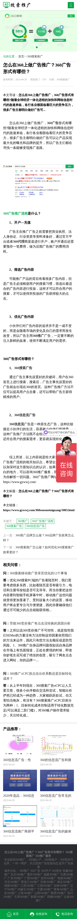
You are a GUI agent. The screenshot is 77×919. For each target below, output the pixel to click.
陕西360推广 (59, 893)
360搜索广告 (14, 526)
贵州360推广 (48, 878)
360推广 (23, 521)
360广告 (35, 870)
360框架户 (50, 859)
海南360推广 (65, 878)
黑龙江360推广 (30, 881)
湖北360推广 (65, 881)
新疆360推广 (38, 896)
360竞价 (57, 870)
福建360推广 (51, 874)
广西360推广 (32, 878)
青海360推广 (61, 889)
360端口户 (35, 859)
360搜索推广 (35, 56)
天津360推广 (22, 896)
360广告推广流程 (42, 521)
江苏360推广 (28, 885)
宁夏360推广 (45, 889)
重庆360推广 (35, 874)
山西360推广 (42, 893)
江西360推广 (45, 885)
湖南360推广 (12, 885)
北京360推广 (18, 874)
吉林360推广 (61, 885)
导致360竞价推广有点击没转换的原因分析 (40, 623)
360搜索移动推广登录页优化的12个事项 (38, 573)
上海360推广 (25, 893)
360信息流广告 (35, 526)
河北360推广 (12, 881)
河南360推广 (48, 881)
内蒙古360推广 (27, 889)
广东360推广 (15, 878)
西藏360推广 (55, 896)
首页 (21, 56)
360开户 (46, 870)
